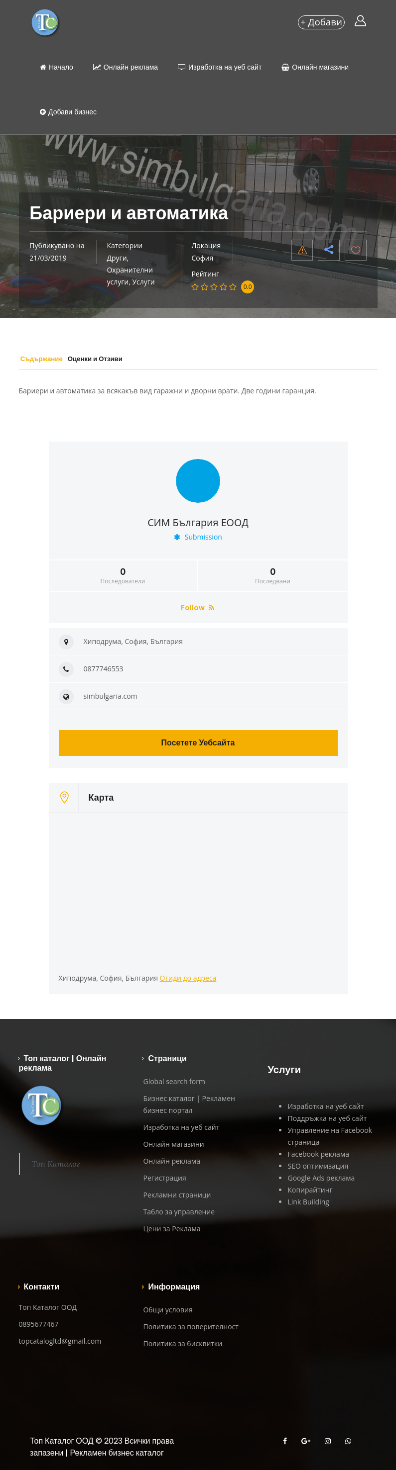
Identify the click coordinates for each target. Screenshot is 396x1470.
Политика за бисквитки (182, 1343)
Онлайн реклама (125, 67)
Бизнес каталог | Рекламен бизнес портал (189, 1104)
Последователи (123, 575)
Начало (56, 67)
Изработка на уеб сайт (220, 67)
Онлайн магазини (315, 67)
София (202, 258)
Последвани (273, 575)
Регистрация (164, 1178)
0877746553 (104, 668)
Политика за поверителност (190, 1326)
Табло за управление (179, 1211)
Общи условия (167, 1309)
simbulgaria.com (110, 696)
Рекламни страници (177, 1194)
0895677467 (39, 1324)
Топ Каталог (56, 1164)
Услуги (143, 281)
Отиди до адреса (188, 978)
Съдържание (49, 359)
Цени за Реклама (171, 1228)
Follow (197, 608)
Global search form (174, 1081)
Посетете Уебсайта (198, 742)
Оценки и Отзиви (118, 359)
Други (117, 258)
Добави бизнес (68, 112)
